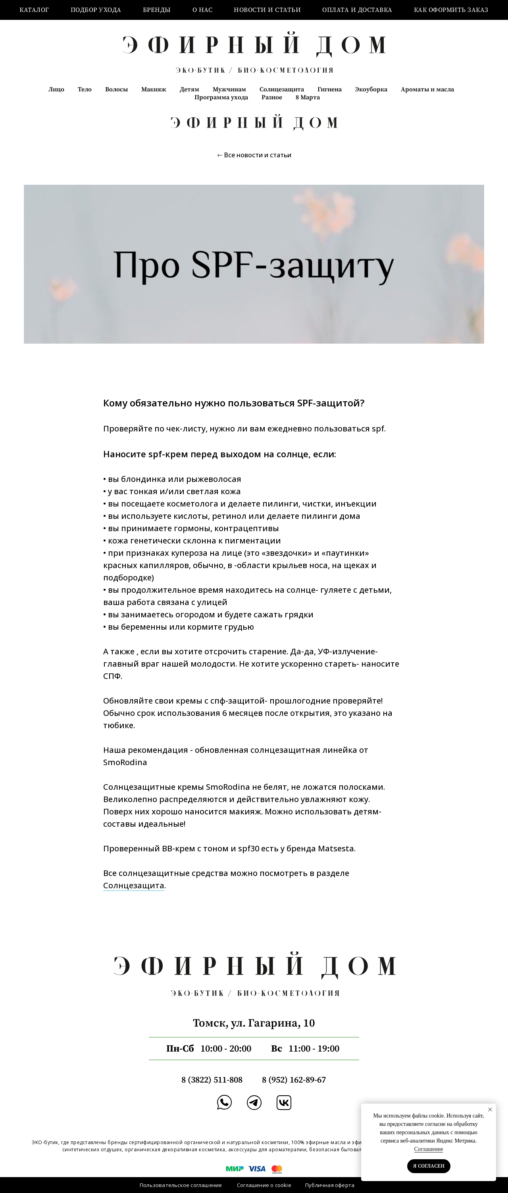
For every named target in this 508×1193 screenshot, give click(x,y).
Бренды (157, 10)
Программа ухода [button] (221, 97)
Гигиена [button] (330, 89)
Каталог (34, 10)
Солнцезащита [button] (282, 89)
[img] (254, 1102)
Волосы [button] (116, 89)
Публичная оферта (329, 1185)
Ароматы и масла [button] (427, 89)
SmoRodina (125, 762)
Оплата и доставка (357, 10)
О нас (202, 10)
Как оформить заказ (451, 10)
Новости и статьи (267, 10)
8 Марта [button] (308, 97)
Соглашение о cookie (264, 1185)
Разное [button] (272, 97)
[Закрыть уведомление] (490, 1110)
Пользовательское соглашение (181, 1185)
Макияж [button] (153, 89)
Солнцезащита (133, 885)
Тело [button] (85, 89)
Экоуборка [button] (371, 89)
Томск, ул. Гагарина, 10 (254, 1023)
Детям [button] (189, 89)
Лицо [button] (56, 89)
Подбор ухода (96, 10)
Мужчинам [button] (229, 89)
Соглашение (428, 1149)
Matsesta (336, 848)
